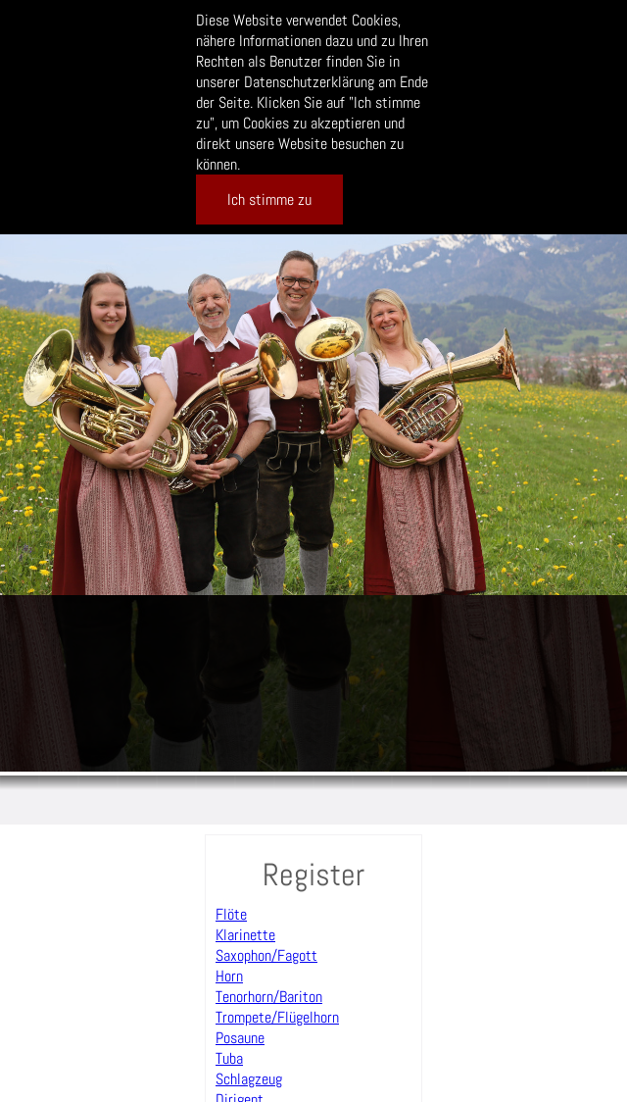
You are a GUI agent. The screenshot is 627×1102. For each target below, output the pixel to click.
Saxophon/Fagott (266, 955)
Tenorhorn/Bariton (269, 996)
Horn (229, 976)
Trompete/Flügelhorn (277, 1017)
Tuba (229, 1058)
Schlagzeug (249, 1079)
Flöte (231, 914)
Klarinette (245, 935)
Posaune (240, 1037)
